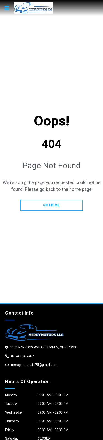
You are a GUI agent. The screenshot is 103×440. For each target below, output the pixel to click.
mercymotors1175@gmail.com (34, 365)
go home (51, 205)
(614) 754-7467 (22, 356)
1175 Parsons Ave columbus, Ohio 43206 (44, 347)
